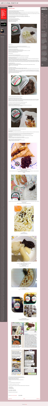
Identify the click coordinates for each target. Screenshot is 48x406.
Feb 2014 (2, 212)
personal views (44, 24)
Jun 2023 (2, 79)
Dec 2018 (2, 143)
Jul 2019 (2, 135)
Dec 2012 (2, 229)
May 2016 (2, 180)
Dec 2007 (2, 300)
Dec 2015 (2, 186)
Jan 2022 (2, 99)
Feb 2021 (2, 112)
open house (44, 23)
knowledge (42, 20)
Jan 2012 (2, 242)
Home (24, 398)
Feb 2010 (2, 269)
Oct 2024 (2, 60)
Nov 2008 (2, 287)
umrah (46, 27)
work (44, 28)
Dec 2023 (2, 72)
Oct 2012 (2, 231)
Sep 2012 (2, 232)
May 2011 (2, 251)
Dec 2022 (2, 86)
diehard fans (45, 16)
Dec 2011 (2, 243)
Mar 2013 (2, 225)
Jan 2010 (2, 270)
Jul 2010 (2, 263)
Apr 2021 (2, 110)
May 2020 (2, 123)
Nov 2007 (2, 301)
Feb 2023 (2, 84)
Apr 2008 (2, 295)
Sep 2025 (2, 47)
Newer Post (10, 398)
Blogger (26, 404)
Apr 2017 (2, 167)
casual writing (44, 15)
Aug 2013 (2, 219)
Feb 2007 (2, 312)
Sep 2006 (2, 318)
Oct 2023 (2, 74)
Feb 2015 (2, 198)
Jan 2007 (2, 313)
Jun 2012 (2, 236)
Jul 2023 (2, 78)
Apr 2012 (2, 238)
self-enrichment (44, 27)
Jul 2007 (2, 306)
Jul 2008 (2, 292)
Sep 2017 (2, 161)
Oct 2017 (2, 160)
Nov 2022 (2, 87)
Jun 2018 (2, 150)
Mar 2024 (2, 68)
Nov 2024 (2, 59)
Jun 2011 (2, 250)
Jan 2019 (2, 142)
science (42, 26)
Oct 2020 (2, 117)
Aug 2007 (2, 305)
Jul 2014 (2, 206)
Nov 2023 (2, 73)
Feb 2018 (2, 155)
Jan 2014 (2, 213)
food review (44, 17)
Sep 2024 (2, 61)
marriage (42, 21)
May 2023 (2, 80)
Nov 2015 (2, 187)
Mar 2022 (2, 97)
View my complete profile (3, 34)
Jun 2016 (2, 179)
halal (46, 19)
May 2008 (2, 294)
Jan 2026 (2, 42)
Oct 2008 (2, 288)
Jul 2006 (2, 320)
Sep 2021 (2, 104)
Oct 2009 (2, 274)
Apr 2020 (2, 124)
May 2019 (2, 137)
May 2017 (2, 166)
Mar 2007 (2, 311)
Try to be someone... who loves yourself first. (44, 44)
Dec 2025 (2, 43)
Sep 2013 (2, 218)
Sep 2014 (2, 204)
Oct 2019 (2, 131)
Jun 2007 (2, 307)
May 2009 (2, 280)
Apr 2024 (2, 67)
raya (46, 25)
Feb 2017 (2, 169)
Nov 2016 (2, 173)
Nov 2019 (2, 130)
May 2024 (2, 66)
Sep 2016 (2, 175)
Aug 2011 (2, 248)
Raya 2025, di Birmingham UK (43, 56)
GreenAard (43, 19)
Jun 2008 (2, 293)
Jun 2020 (2, 122)
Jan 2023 (2, 85)
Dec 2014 (2, 200)
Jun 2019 (2, 136)
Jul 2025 (2, 49)
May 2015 (2, 194)
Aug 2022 (2, 91)
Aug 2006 (2, 319)
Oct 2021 (2, 103)
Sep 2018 (2, 147)
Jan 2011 (2, 256)
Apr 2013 (2, 224)
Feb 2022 (2, 98)
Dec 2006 (2, 314)
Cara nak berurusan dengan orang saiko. (43, 38)
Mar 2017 (2, 168)
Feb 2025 (2, 55)
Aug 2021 (2, 105)
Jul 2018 (2, 149)
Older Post (38, 398)
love (46, 20)
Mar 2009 (2, 282)
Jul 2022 (2, 92)
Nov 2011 (2, 244)
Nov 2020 (2, 116)
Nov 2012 (2, 230)
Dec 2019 (2, 129)
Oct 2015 (2, 188)
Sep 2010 (2, 261)
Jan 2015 (2, 199)
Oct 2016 (2, 174)
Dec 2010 (2, 257)
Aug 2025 (2, 48)
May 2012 (2, 237)
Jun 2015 (2, 193)
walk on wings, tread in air (9, 3)
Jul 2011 (2, 249)
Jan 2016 (2, 185)
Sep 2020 (2, 118)
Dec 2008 (2, 286)
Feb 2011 (2, 255)
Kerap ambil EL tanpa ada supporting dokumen (44, 51)
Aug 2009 (2, 276)
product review (43, 25)
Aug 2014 (2, 205)
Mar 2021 (2, 111)
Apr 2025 (2, 53)
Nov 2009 (2, 273)
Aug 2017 (2, 162)
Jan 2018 (2, 156)
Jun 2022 (2, 93)
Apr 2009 (2, 281)
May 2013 (2, 223)
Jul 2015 (2, 192)
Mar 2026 (2, 40)
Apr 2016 (2, 181)
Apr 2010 (2, 267)
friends (46, 18)
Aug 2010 (2, 262)
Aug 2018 (2, 148)
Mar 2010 (2, 268)
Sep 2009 (2, 275)
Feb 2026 (2, 41)
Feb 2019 (2, 141)
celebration (42, 16)
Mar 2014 (2, 211)
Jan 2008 (2, 299)
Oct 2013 (2, 217)
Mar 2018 (2, 154)
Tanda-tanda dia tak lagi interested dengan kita (44, 32)
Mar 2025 (2, 54)
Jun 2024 (2, 65)
